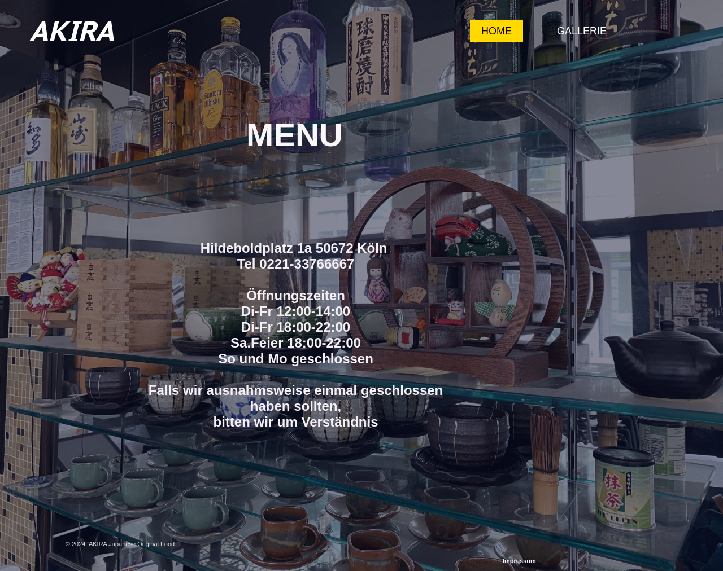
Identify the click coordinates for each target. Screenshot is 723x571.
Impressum (519, 560)
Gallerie (582, 31)
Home (496, 31)
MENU (294, 134)
